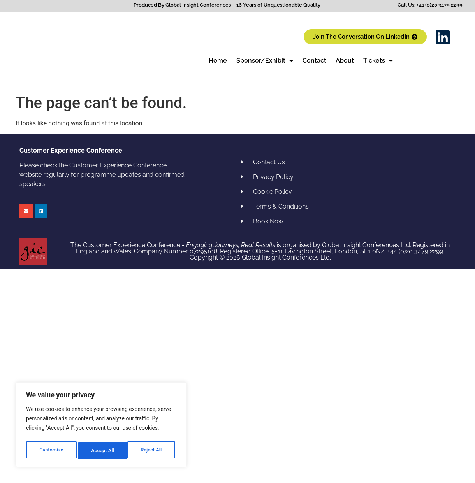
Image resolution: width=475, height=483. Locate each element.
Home (218, 60)
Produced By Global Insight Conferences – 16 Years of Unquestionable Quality (227, 5)
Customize (51, 451)
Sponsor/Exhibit (264, 61)
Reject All (101, 451)
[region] (101, 426)
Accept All (152, 451)
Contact (314, 60)
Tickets (378, 61)
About (345, 60)
